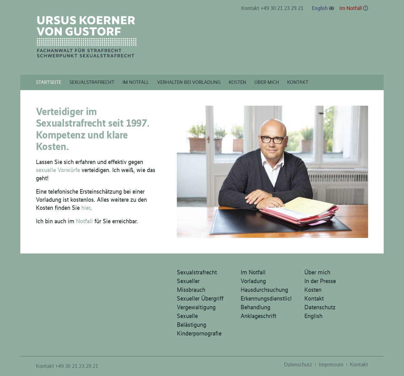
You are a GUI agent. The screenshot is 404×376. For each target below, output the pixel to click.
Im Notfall (350, 8)
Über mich (317, 272)
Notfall (84, 221)
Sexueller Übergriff (200, 298)
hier (85, 207)
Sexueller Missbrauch (191, 285)
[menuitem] (272, 9)
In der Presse (320, 281)
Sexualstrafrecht (197, 272)
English (320, 8)
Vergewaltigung (196, 307)
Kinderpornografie (199, 333)
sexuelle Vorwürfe (58, 170)
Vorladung (253, 281)
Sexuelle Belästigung (191, 320)
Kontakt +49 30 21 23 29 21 (272, 8)
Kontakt (314, 298)
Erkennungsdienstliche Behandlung (266, 303)
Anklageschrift (258, 316)
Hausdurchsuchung (264, 289)
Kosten (313, 289)
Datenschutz (320, 307)
